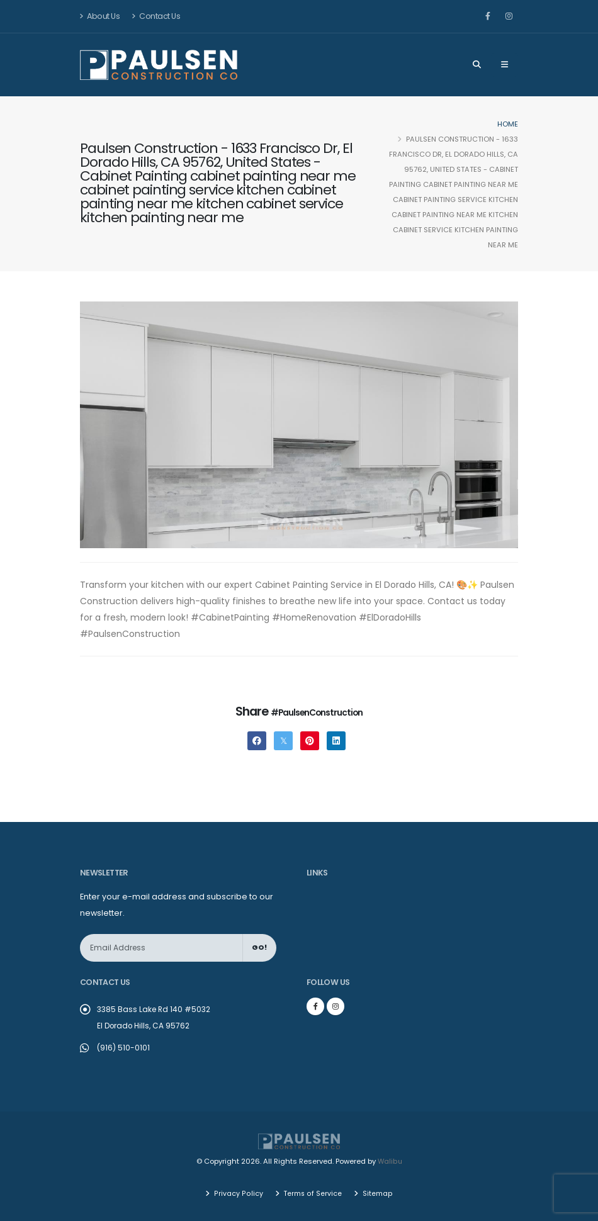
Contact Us (156, 16)
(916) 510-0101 (123, 1047)
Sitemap (376, 1193)
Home (507, 124)
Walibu (389, 1161)
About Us (100, 16)
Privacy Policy (237, 1193)
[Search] (477, 65)
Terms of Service (311, 1193)
